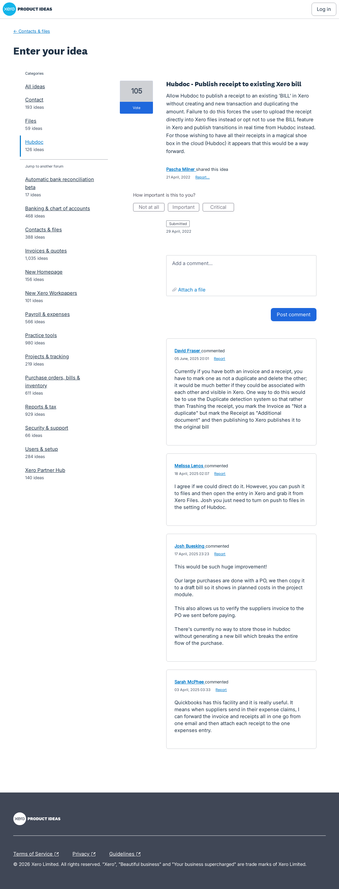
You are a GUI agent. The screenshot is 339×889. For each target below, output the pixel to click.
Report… (202, 177)
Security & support (46, 428)
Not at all (152, 208)
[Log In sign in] (324, 9)
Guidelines (126, 854)
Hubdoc (34, 142)
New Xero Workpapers (51, 293)
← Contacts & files (31, 31)
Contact (34, 100)
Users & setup (41, 449)
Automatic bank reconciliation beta (59, 183)
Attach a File (192, 290)
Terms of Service (37, 854)
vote (136, 107)
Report (219, 358)
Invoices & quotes (46, 251)
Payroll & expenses (47, 314)
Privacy (86, 854)
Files (30, 121)
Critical (222, 208)
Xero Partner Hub (45, 470)
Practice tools (41, 335)
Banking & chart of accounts (57, 208)
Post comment (294, 314)
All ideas (35, 86)
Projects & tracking (47, 356)
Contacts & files (43, 229)
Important (185, 208)
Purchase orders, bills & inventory (52, 381)
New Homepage (44, 272)
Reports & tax (40, 407)
